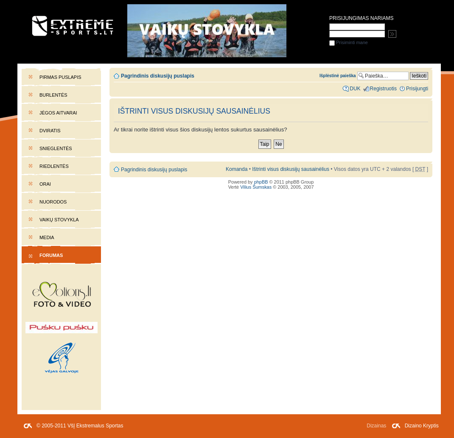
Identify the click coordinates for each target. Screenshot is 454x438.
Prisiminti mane (348, 42)
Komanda (236, 169)
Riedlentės (54, 166)
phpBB (261, 181)
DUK (355, 89)
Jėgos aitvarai (58, 112)
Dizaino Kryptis (422, 426)
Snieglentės (55, 148)
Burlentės (53, 95)
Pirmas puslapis (60, 77)
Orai (45, 184)
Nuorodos (53, 201)
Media (46, 237)
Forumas (51, 255)
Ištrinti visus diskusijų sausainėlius (290, 169)
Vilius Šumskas (256, 187)
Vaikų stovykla (59, 219)
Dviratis (50, 130)
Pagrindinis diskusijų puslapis (157, 76)
